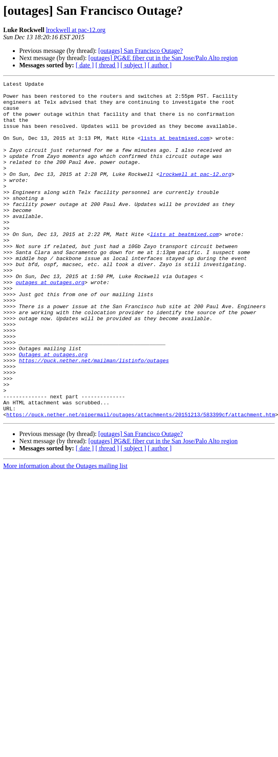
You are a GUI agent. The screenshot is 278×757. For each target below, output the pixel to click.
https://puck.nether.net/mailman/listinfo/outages (94, 416)
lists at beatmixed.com (175, 149)
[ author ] (160, 65)
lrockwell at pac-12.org (76, 29)
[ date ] (85, 65)
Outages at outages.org (53, 409)
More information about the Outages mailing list (65, 533)
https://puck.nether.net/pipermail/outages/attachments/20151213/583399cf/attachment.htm (140, 481)
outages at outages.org (50, 323)
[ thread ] (107, 65)
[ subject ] (133, 65)
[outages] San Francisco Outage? (140, 50)
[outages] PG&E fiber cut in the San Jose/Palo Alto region (163, 58)
